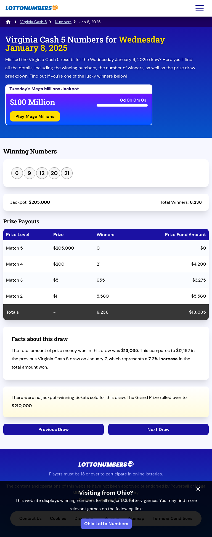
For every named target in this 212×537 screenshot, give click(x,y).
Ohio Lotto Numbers (106, 524)
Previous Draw (53, 429)
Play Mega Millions (34, 116)
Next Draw (158, 429)
